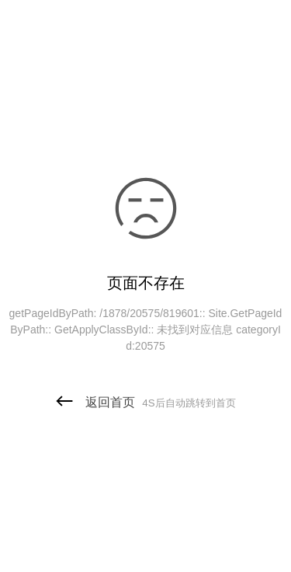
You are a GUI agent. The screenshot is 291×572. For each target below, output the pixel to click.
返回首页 (145, 402)
